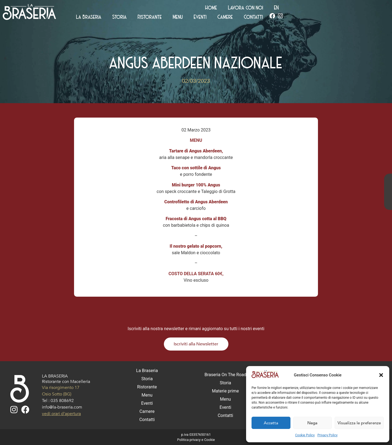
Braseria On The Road (225, 374)
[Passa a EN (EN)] (372, 8)
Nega (312, 423)
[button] (381, 375)
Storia (215, 18)
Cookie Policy (305, 435)
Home (307, 8)
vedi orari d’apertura (61, 414)
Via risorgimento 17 (60, 388)
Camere (321, 18)
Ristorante (246, 18)
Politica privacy (189, 440)
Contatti (349, 18)
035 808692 (62, 401)
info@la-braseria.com (62, 407)
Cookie (209, 440)
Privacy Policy (327, 435)
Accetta (271, 423)
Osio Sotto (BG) (56, 394)
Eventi (296, 18)
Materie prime (225, 391)
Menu (274, 18)
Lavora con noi (341, 8)
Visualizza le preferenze (359, 423)
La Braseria (184, 18)
